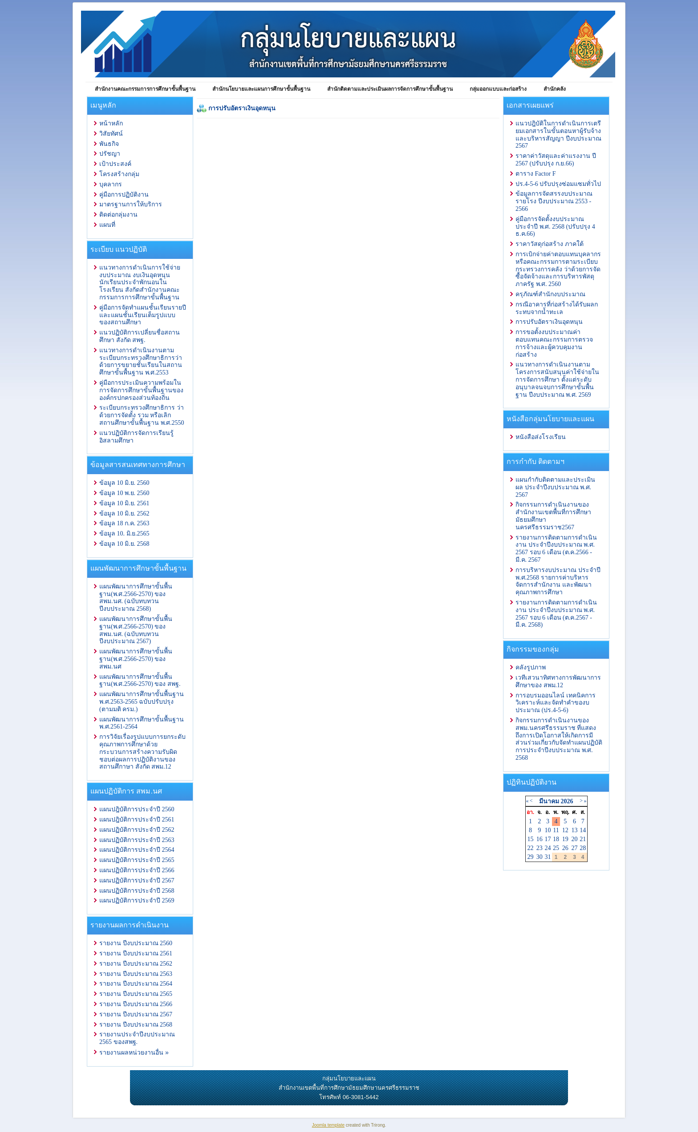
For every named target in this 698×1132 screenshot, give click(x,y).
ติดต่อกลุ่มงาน (118, 214)
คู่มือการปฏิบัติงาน (124, 194)
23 (539, 848)
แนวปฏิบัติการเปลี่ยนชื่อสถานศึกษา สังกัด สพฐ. (139, 336)
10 (547, 830)
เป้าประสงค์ (115, 164)
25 (556, 848)
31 (547, 857)
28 (583, 848)
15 (531, 839)
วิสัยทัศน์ (111, 133)
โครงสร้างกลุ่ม (119, 174)
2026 (566, 801)
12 (565, 830)
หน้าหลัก (111, 123)
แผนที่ (107, 225)
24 (547, 848)
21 (583, 839)
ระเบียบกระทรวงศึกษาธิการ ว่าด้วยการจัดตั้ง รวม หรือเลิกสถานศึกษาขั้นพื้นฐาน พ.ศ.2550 (141, 415)
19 (565, 839)
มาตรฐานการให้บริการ (130, 204)
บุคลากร (110, 184)
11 (556, 830)
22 (531, 848)
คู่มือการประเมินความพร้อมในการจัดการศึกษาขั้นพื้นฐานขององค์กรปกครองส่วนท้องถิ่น (141, 390)
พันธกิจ (109, 144)
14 (583, 830)
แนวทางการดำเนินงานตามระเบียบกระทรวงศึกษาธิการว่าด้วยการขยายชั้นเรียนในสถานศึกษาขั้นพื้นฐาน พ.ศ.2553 (140, 361)
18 (556, 839)
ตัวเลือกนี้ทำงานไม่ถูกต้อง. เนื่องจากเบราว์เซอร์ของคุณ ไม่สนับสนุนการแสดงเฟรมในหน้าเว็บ (348, 298)
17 (547, 839)
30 (539, 857)
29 (531, 857)
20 (575, 839)
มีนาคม (549, 801)
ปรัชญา (109, 153)
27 (575, 848)
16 (539, 839)
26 (565, 848)
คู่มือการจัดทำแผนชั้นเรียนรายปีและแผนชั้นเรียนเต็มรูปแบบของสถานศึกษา (142, 315)
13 (575, 830)
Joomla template (328, 1125)
